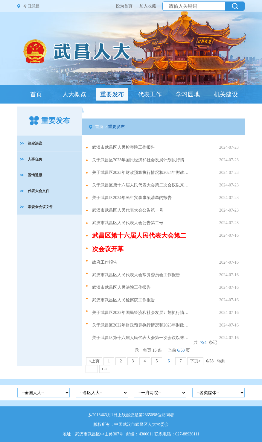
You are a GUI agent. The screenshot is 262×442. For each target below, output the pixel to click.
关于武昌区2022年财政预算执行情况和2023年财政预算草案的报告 (142, 325)
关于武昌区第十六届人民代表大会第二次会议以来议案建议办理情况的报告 (142, 185)
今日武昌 (31, 6)
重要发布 (112, 94)
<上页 (94, 361)
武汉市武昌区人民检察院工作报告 (123, 147)
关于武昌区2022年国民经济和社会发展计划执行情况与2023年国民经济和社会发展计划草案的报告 (142, 312)
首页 (36, 94)
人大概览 (74, 94)
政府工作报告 (104, 262)
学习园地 (188, 94)
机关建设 (226, 94)
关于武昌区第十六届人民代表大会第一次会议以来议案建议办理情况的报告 (142, 337)
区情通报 (35, 175)
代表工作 (150, 94)
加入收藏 (147, 6)
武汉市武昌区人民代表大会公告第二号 (127, 223)
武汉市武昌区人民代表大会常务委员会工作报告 (136, 275)
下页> (195, 361)
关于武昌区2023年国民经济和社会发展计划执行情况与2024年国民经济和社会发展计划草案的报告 (142, 160)
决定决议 (35, 143)
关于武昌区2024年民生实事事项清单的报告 (132, 197)
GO (104, 369)
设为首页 (124, 6)
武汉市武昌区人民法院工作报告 (121, 287)
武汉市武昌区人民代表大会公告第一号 (127, 210)
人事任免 (35, 159)
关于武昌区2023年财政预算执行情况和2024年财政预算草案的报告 (142, 172)
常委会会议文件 (40, 207)
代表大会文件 (38, 191)
